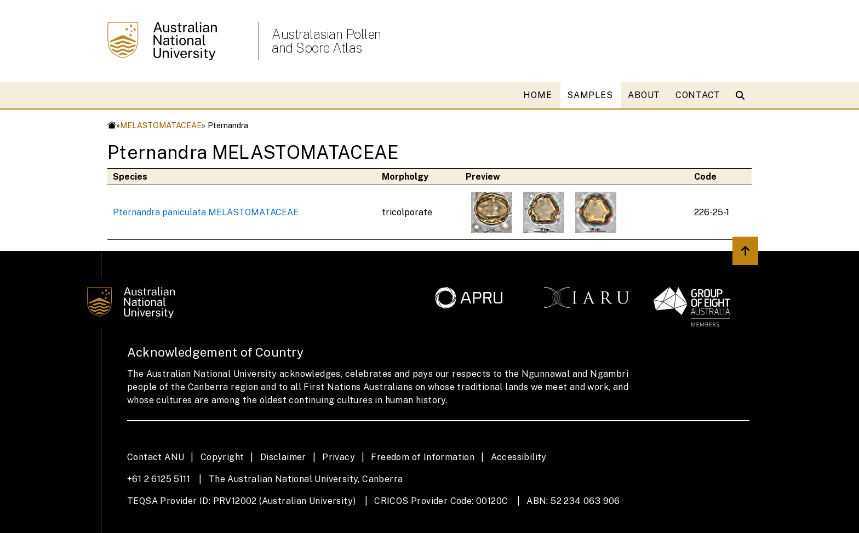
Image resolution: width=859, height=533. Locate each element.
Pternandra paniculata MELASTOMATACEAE (206, 212)
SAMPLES (589, 95)
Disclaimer (283, 457)
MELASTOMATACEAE (161, 125)
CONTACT (697, 95)
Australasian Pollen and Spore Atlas (326, 41)
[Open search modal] (742, 95)
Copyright (222, 457)
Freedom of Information (422, 457)
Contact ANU (155, 457)
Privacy (338, 457)
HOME (537, 95)
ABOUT (644, 95)
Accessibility (519, 457)
